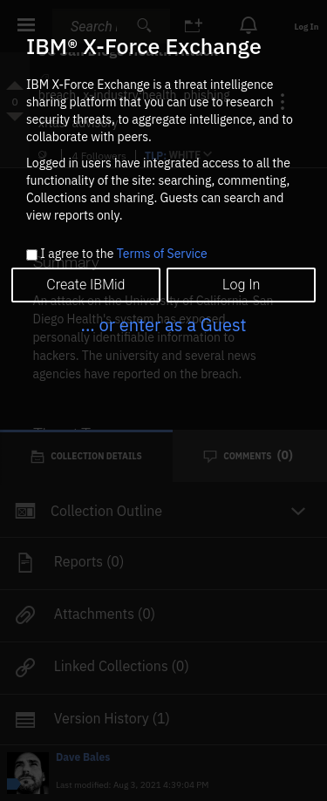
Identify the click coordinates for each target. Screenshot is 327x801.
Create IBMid (85, 284)
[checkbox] (31, 255)
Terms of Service (162, 253)
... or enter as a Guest (163, 324)
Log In (241, 284)
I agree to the (123, 254)
